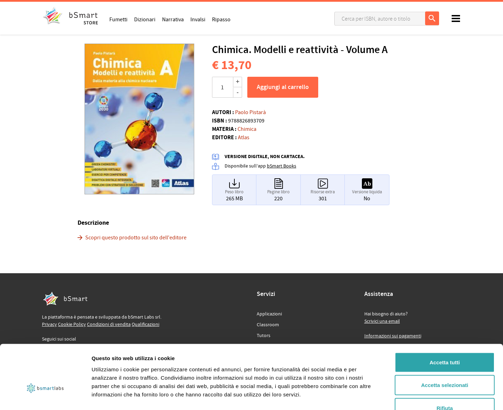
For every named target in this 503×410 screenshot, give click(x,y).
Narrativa (173, 19)
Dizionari (144, 19)
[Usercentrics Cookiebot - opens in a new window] (45, 396)
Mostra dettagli (367, 396)
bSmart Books (281, 166)
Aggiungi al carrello (283, 87)
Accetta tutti (445, 318)
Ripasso (221, 19)
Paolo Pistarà (250, 112)
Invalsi (197, 19)
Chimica (247, 129)
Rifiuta (445, 364)
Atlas (243, 137)
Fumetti (118, 19)
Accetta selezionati (444, 341)
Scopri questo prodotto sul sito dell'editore (136, 237)
